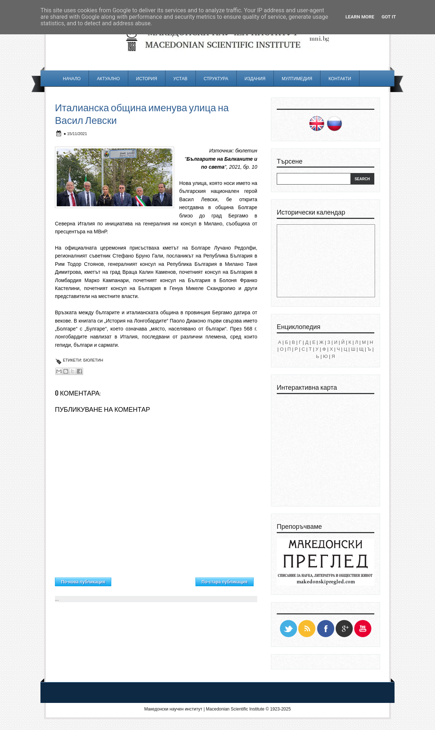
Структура (216, 78)
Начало (72, 78)
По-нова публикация (83, 581)
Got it (389, 17)
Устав (180, 78)
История (146, 78)
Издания (255, 78)
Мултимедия (297, 78)
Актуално (108, 78)
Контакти (339, 78)
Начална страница (153, 580)
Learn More (359, 17)
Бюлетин (93, 360)
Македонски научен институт (173, 709)
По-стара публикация (224, 581)
